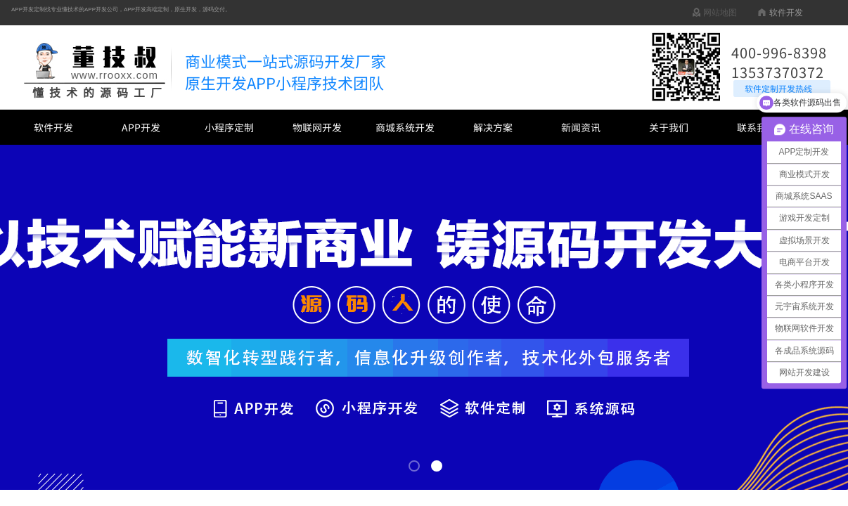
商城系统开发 (405, 127)
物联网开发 (317, 127)
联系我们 (756, 127)
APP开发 (141, 127)
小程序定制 (229, 127)
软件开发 (53, 127)
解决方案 (493, 127)
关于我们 (668, 127)
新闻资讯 (580, 127)
